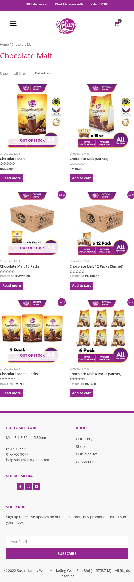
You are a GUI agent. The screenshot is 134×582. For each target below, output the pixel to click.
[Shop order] (55, 73)
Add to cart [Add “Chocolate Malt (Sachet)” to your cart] (81, 178)
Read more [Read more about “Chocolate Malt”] (11, 178)
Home (4, 44)
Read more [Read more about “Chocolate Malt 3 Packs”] (11, 393)
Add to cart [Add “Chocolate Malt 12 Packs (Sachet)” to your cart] (81, 285)
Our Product (86, 453)
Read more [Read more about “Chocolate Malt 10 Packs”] (11, 285)
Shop (80, 446)
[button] (13, 23)
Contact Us (85, 461)
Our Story (84, 438)
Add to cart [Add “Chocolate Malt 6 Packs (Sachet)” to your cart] (81, 393)
